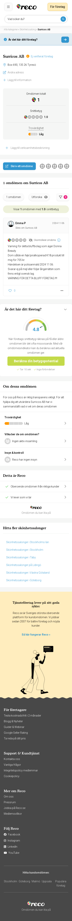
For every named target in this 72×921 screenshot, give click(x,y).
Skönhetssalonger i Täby (21, 557)
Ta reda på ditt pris (15, 738)
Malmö (36, 881)
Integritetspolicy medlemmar (21, 770)
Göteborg (24, 881)
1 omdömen (13, 197)
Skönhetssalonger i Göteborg (23, 580)
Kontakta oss (12, 759)
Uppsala (47, 881)
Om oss (9, 796)
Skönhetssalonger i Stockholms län (27, 542)
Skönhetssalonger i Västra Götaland (28, 572)
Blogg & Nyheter (13, 721)
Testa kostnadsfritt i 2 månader (22, 715)
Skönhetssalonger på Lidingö (23, 565)
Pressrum (10, 802)
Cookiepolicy (11, 776)
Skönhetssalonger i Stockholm (24, 549)
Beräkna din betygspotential (36, 361)
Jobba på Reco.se (14, 808)
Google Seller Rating (16, 732)
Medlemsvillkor (13, 813)
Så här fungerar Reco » (36, 634)
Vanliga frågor (12, 764)
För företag (57, 7)
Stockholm (10, 881)
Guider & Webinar (14, 727)
